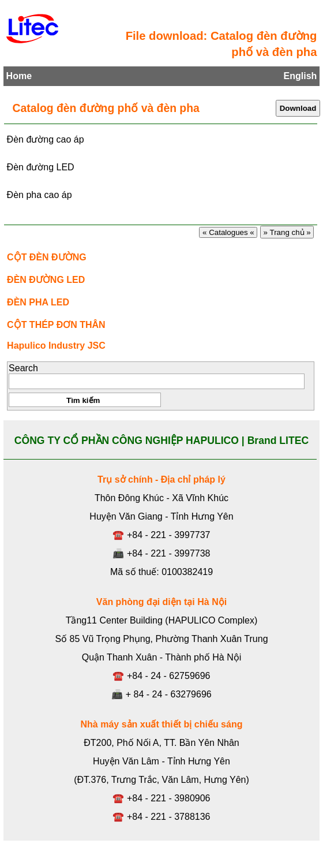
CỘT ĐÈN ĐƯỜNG (47, 257)
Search (23, 368)
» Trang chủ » (287, 232)
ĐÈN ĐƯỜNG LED (46, 280)
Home (19, 76)
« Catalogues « (228, 232)
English (300, 76)
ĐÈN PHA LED (38, 302)
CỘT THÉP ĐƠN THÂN (56, 325)
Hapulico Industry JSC (56, 345)
